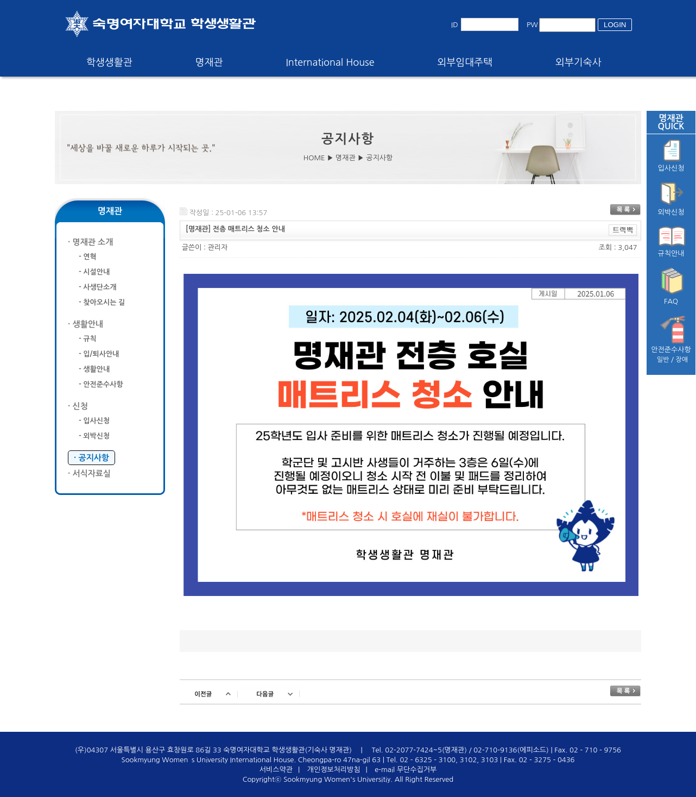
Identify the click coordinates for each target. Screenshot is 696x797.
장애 (682, 359)
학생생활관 (109, 62)
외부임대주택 (465, 62)
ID (454, 24)
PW (532, 24)
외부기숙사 (578, 62)
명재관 (209, 62)
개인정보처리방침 (333, 769)
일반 (663, 359)
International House (330, 62)
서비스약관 (276, 769)
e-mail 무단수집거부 (405, 769)
